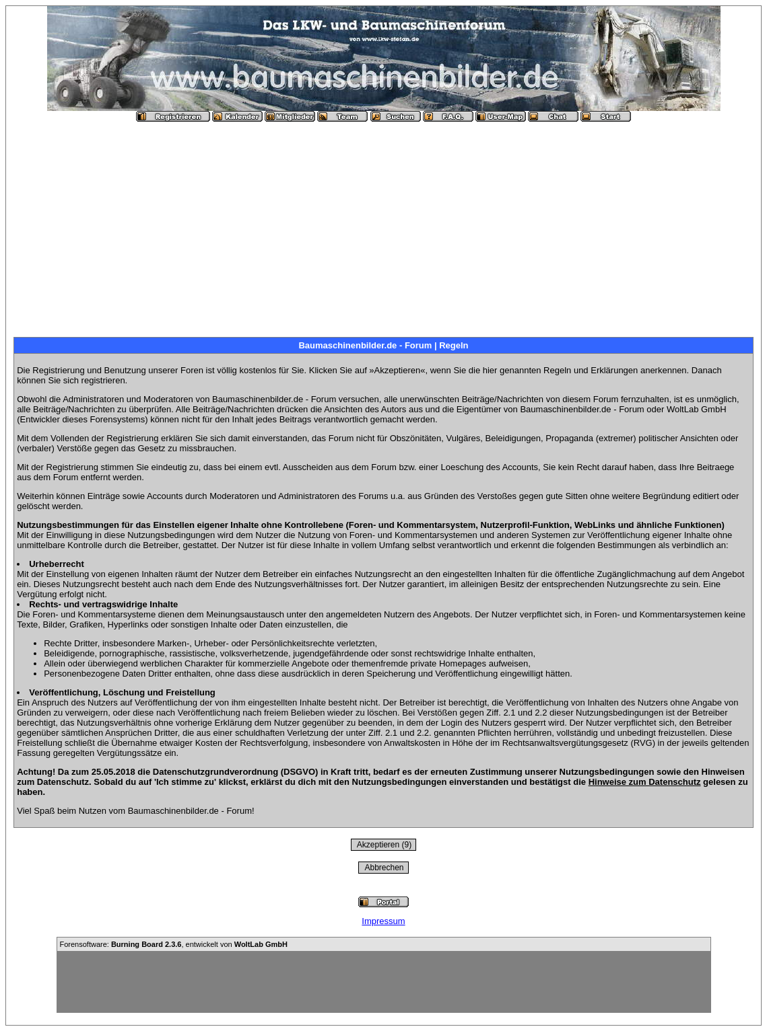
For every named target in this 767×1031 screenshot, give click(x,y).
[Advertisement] (383, 224)
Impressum (383, 921)
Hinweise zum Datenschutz (645, 782)
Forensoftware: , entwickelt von (174, 944)
